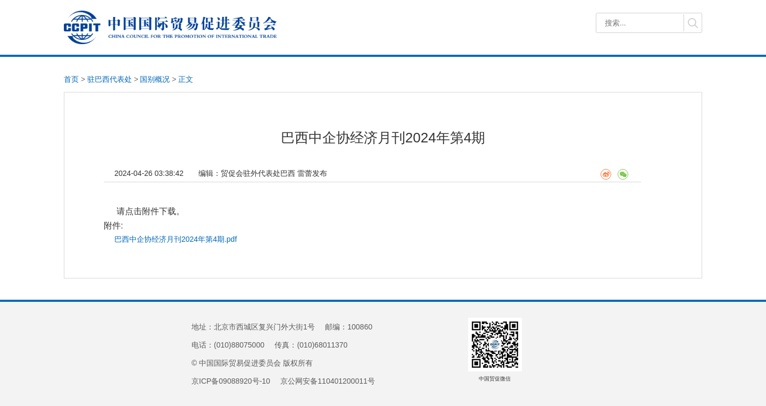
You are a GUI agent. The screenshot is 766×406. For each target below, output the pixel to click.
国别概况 (155, 79)
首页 (71, 79)
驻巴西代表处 (109, 79)
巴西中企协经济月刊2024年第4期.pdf (175, 239)
